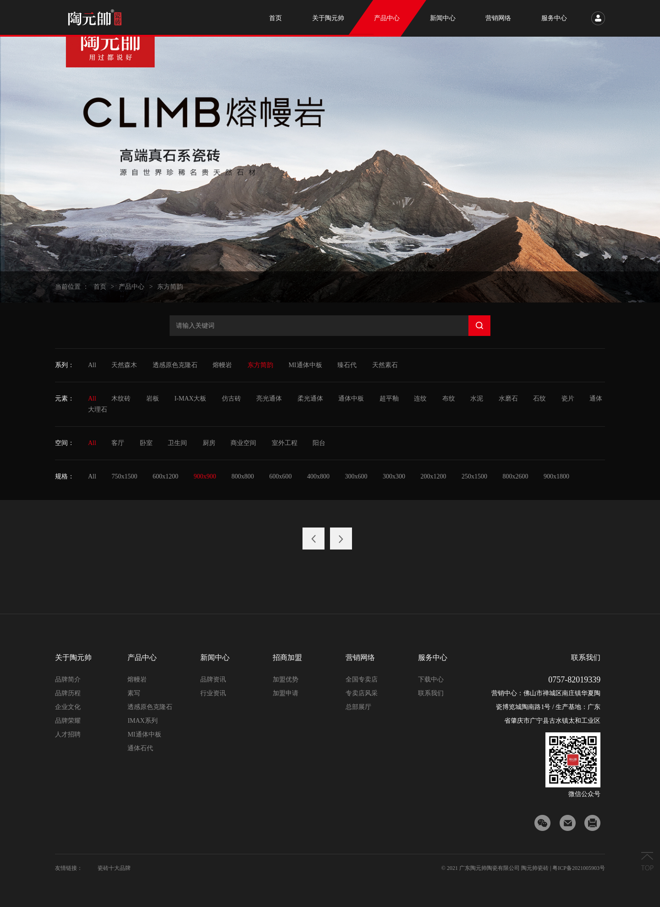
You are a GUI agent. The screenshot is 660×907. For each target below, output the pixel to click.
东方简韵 (170, 286)
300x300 (394, 476)
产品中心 (131, 286)
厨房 (209, 443)
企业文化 (68, 707)
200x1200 (433, 476)
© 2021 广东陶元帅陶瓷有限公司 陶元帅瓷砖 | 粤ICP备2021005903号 (523, 868)
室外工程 (284, 443)
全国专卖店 (362, 679)
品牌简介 (68, 679)
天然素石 (385, 365)
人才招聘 (68, 734)
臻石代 (347, 365)
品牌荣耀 (68, 720)
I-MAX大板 (190, 398)
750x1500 (124, 476)
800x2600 (515, 476)
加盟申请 (285, 693)
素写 (133, 693)
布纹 (448, 398)
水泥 (476, 398)
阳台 (319, 443)
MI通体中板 (305, 365)
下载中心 (431, 679)
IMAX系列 (142, 720)
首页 (100, 286)
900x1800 (556, 476)
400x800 (318, 476)
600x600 (280, 476)
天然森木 (124, 365)
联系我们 (431, 693)
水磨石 (508, 398)
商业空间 (243, 443)
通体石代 (140, 748)
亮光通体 (269, 398)
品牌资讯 (213, 679)
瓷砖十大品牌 (114, 868)
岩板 (152, 398)
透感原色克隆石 (175, 365)
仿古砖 (231, 398)
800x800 (242, 476)
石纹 (539, 398)
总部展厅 (358, 707)
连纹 (420, 398)
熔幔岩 (222, 365)
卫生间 (177, 443)
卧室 (146, 443)
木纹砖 (121, 398)
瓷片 (567, 398)
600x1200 (165, 476)
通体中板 (351, 398)
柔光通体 (310, 398)
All (92, 365)
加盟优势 (285, 679)
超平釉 (389, 398)
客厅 (117, 443)
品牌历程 (68, 693)
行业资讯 (213, 693)
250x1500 (474, 476)
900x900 (204, 476)
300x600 (356, 476)
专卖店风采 (362, 693)
